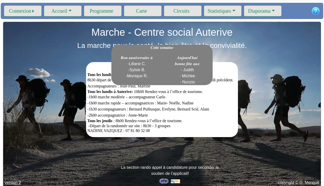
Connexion (20, 11)
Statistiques (219, 11)
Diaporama (259, 11)
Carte (141, 11)
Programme (101, 11)
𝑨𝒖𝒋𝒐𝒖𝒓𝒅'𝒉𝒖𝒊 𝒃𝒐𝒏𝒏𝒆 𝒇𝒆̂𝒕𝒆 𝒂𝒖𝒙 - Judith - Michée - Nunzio (187, 69)
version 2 (13, 182)
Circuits (181, 11)
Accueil (59, 11)
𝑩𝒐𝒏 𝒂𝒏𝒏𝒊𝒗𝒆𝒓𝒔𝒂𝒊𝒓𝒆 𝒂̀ (137, 66)
